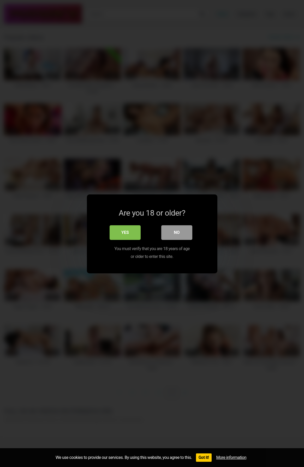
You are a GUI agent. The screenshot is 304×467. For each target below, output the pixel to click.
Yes (125, 232)
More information (231, 457)
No (177, 232)
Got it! (204, 457)
